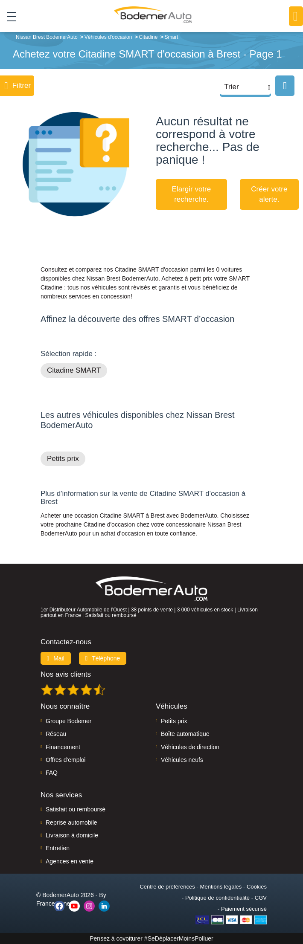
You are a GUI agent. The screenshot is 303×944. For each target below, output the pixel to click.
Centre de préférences (167, 886)
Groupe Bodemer (68, 721)
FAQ (52, 772)
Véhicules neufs (182, 759)
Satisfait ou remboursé (75, 809)
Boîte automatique (185, 733)
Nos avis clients (66, 674)
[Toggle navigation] (8, 17)
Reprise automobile (71, 822)
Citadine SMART (74, 370)
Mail (55, 658)
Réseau (56, 733)
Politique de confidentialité (217, 898)
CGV (261, 898)
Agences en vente (69, 861)
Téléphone (102, 658)
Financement (63, 747)
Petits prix (63, 459)
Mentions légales (221, 886)
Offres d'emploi (65, 759)
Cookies (257, 886)
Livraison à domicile (72, 835)
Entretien (58, 848)
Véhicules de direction (190, 747)
